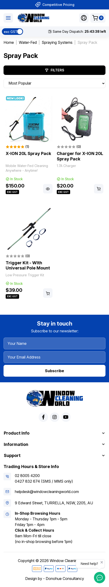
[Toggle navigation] (8, 18)
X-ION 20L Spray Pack (28, 153)
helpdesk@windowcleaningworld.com (47, 491)
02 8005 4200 (27, 475)
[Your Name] (54, 343)
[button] (84, 18)
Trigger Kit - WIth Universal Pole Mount (28, 265)
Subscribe (54, 370)
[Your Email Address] (54, 357)
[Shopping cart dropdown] (97, 18)
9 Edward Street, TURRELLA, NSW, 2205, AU (54, 503)
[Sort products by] (54, 83)
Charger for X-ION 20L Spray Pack (80, 156)
